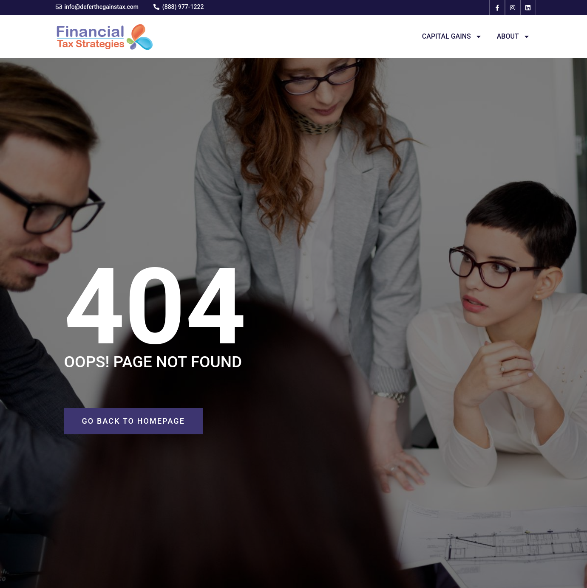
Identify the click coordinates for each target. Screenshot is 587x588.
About (513, 36)
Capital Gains (452, 36)
